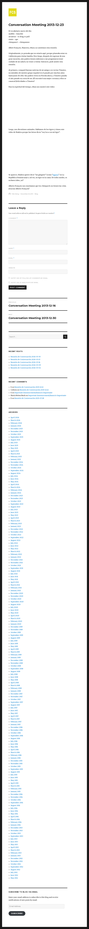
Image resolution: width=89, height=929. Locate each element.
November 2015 (17, 764)
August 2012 (15, 870)
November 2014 (17, 797)
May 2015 (14, 780)
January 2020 (16, 624)
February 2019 (16, 655)
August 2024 (15, 473)
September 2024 (17, 470)
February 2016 (16, 755)
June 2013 (14, 842)
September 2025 (17, 437)
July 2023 (14, 510)
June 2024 (14, 479)
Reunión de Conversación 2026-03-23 (25, 359)
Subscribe (17, 913)
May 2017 (14, 713)
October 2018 (16, 666)
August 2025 (15, 440)
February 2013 (16, 853)
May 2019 (14, 646)
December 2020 (17, 593)
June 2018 (14, 677)
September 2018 (17, 669)
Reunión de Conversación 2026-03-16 (25, 362)
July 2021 (14, 574)
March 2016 (15, 752)
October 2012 (16, 864)
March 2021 (15, 585)
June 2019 (14, 644)
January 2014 (16, 825)
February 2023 (16, 524)
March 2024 (15, 487)
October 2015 (16, 766)
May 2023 (14, 515)
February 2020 (16, 621)
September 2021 (17, 568)
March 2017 (15, 719)
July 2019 (14, 641)
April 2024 (15, 484)
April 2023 (15, 518)
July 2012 (14, 872)
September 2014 (17, 803)
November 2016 (17, 730)
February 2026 (16, 423)
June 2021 (14, 577)
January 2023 (16, 526)
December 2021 (17, 560)
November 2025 (17, 431)
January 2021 (16, 590)
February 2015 (16, 789)
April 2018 (15, 683)
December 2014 (17, 794)
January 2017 (16, 724)
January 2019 (16, 657)
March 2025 (15, 454)
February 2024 (16, 490)
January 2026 (16, 426)
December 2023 (17, 496)
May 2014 (14, 814)
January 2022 (16, 557)
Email (11, 258)
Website (12, 268)
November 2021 (17, 563)
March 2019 (15, 652)
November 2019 (17, 630)
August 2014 (15, 805)
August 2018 (15, 671)
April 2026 (15, 417)
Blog (36, 194)
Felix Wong (15, 194)
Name (11, 248)
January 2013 (16, 856)
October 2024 (16, 468)
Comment (13, 218)
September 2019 (17, 635)
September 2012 (17, 867)
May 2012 (14, 878)
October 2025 (16, 434)
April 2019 (15, 649)
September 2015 (17, 769)
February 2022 (16, 554)
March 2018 (15, 685)
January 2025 (16, 459)
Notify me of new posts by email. (25, 282)
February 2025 (16, 457)
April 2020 (15, 616)
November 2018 (17, 663)
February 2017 (16, 722)
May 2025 (14, 448)
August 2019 (15, 638)
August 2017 (15, 705)
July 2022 (14, 543)
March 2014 (15, 819)
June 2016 (14, 744)
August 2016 (15, 738)
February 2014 (16, 822)
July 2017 (14, 708)
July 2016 (14, 741)
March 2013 (15, 850)
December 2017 (16, 694)
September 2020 (17, 602)
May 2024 (14, 482)
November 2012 (17, 861)
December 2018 (17, 660)
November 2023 (17, 498)
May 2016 (14, 747)
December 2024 (17, 462)
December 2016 (17, 727)
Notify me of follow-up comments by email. (29, 278)
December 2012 (17, 858)
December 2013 (17, 828)
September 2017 (17, 702)
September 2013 (17, 836)
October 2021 (16, 565)
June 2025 (14, 445)
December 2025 (17, 429)
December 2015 (16, 761)
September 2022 (17, 537)
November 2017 (17, 697)
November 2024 (17, 465)
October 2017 (16, 699)
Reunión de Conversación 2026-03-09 (26, 365)
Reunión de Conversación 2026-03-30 (26, 357)
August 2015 (15, 772)
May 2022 (14, 549)
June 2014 (14, 811)
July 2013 (14, 839)
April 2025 (15, 451)
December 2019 (17, 627)
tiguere (56, 175)
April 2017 (15, 716)
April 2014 (15, 817)
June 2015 (14, 777)
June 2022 (14, 546)
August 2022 (15, 540)
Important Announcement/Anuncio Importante (33, 393)
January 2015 (16, 791)
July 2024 (14, 476)
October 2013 (16, 833)
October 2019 (16, 632)
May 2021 (14, 579)
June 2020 (14, 610)
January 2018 (16, 691)
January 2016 (16, 758)
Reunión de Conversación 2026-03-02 (26, 368)
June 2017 (14, 711)
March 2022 (15, 551)
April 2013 (15, 847)
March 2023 (15, 521)
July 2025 (14, 443)
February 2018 (16, 688)
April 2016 (15, 750)
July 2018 (14, 674)
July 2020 (14, 607)
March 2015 (15, 786)
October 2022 (16, 535)
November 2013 (17, 831)
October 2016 (16, 733)
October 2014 (16, 800)
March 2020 (15, 618)
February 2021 (16, 588)
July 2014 (14, 808)
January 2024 (16, 493)
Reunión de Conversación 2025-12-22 (28, 387)
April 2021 (15, 582)
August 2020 (16, 604)
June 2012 (14, 875)
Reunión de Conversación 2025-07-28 (29, 398)
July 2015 (14, 775)
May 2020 (14, 613)
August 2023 (15, 507)
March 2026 (15, 420)
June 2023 (14, 512)
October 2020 (16, 599)
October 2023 (16, 501)
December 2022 (17, 529)
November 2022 (17, 532)
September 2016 (17, 736)
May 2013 (14, 844)
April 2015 (15, 783)
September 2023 (17, 504)
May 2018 (14, 680)
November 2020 (17, 596)
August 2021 (15, 571)
